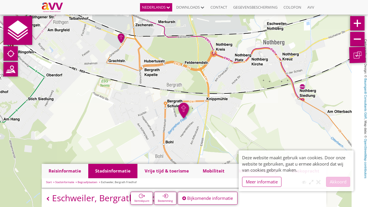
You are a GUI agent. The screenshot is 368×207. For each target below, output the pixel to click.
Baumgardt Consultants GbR (365, 98)
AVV (310, 7)
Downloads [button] (190, 7)
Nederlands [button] (156, 7)
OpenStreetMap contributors (365, 158)
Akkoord (338, 182)
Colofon (292, 7)
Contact (218, 7)
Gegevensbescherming (255, 7)
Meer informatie (262, 182)
